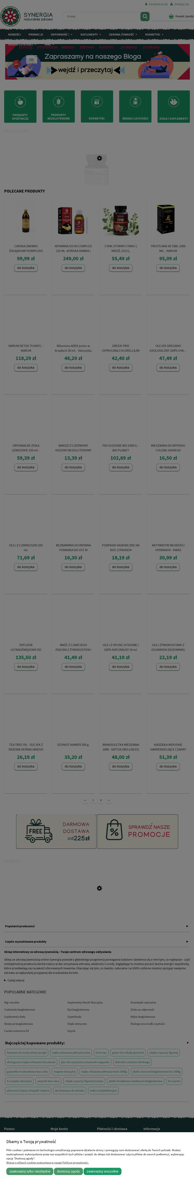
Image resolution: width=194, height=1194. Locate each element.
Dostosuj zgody (68, 1171)
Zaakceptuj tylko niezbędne (29, 1171)
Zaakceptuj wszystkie (103, 1171)
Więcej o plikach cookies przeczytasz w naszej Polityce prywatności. (47, 1162)
